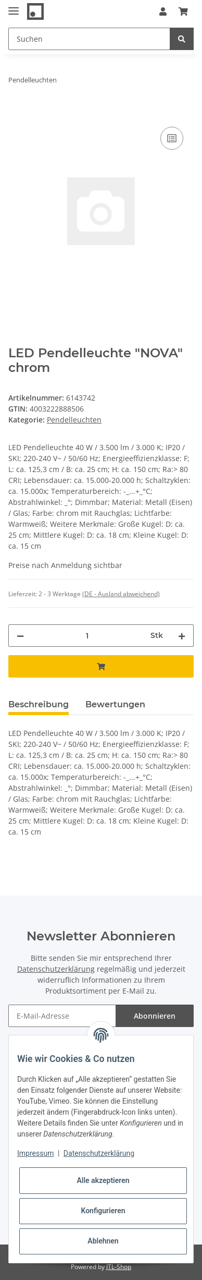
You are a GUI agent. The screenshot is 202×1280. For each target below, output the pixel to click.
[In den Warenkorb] (16, 112)
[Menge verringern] (20, 635)
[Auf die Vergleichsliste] (171, 138)
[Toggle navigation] (13, 6)
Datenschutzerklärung (56, 969)
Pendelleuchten (74, 420)
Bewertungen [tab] (115, 704)
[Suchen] (89, 39)
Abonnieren (154, 1016)
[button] (163, 11)
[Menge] (87, 635)
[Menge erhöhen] (181, 635)
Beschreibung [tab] (38, 704)
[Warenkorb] (183, 11)
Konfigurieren (103, 1210)
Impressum (35, 1153)
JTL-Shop (118, 1266)
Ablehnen (102, 1241)
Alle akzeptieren (103, 1180)
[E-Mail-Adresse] (62, 1016)
